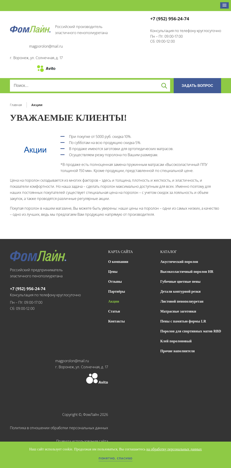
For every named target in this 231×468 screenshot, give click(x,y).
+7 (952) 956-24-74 (169, 19)
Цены (113, 271)
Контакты (116, 321)
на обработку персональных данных (174, 449)
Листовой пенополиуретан (181, 301)
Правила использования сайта (82, 441)
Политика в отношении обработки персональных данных (59, 427)
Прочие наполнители (177, 351)
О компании (118, 262)
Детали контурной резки (180, 291)
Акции (113, 301)
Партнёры (116, 291)
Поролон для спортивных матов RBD (190, 331)
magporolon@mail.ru (46, 46)
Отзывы (115, 281)
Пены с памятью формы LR (183, 321)
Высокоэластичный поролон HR (186, 271)
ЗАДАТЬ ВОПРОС (197, 86)
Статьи (114, 311)
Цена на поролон (24, 180)
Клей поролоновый (176, 341)
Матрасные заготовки (178, 311)
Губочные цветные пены (180, 281)
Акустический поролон (179, 262)
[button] (224, 5)
